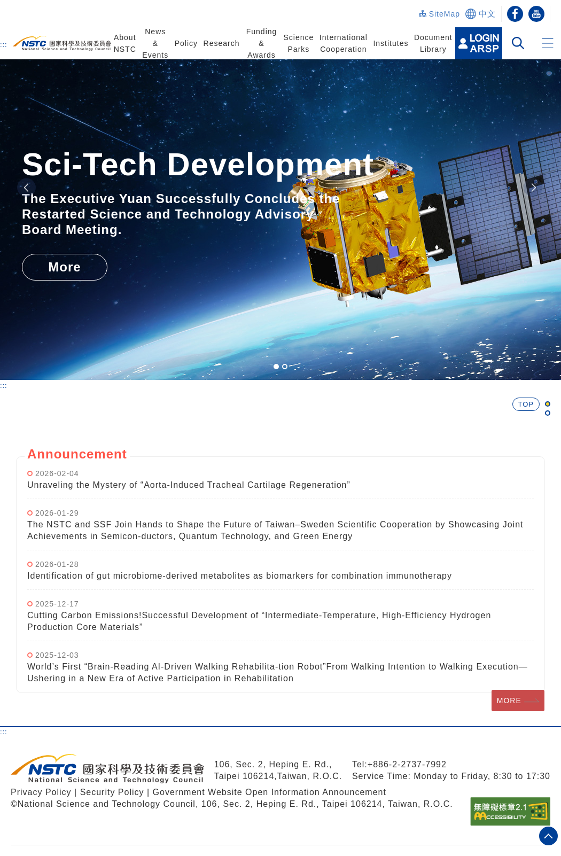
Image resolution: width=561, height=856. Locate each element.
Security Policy (113, 792)
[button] (547, 43)
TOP (526, 404)
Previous (26, 187)
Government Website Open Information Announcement (269, 792)
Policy (186, 43)
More (64, 267)
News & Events (155, 43)
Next (533, 187)
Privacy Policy (41, 792)
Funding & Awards (261, 43)
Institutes (390, 43)
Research (222, 43)
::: (3, 44)
